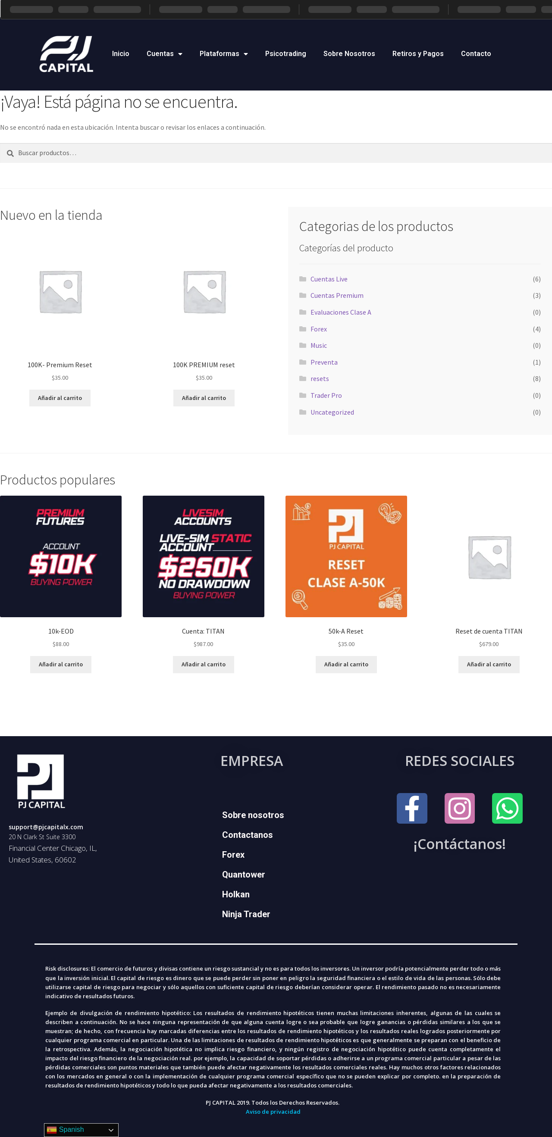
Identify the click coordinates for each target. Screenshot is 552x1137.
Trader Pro (326, 395)
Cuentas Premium (337, 295)
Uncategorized (332, 412)
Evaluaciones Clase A (340, 312)
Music (318, 345)
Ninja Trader (246, 914)
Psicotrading (285, 54)
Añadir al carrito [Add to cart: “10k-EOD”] (61, 664)
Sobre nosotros (253, 815)
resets (319, 378)
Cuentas (164, 54)
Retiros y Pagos (418, 54)
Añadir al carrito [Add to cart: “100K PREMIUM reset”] (204, 398)
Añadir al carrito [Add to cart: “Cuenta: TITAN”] (204, 664)
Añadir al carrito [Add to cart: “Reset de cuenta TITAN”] (489, 664)
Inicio (120, 54)
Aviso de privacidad (273, 1111)
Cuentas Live (329, 279)
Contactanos (247, 835)
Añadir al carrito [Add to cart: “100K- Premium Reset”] (60, 398)
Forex (318, 329)
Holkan (236, 894)
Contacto (476, 54)
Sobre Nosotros (349, 54)
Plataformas (224, 54)
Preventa (324, 362)
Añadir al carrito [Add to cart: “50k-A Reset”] (346, 664)
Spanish (65, 1130)
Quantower (243, 874)
